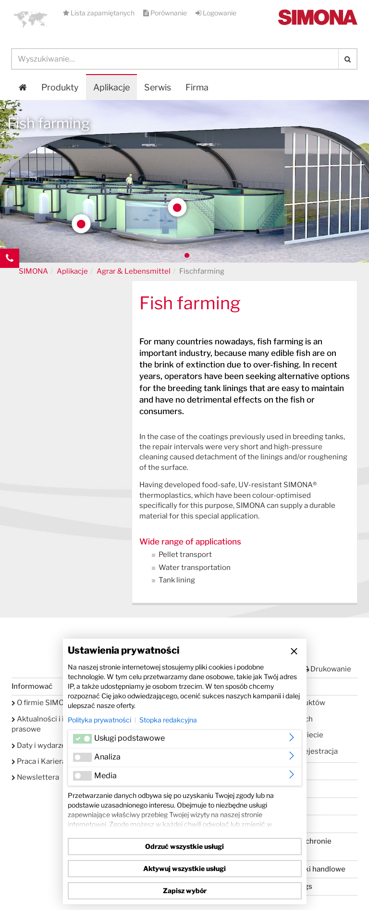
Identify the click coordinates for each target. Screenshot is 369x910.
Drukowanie (326, 669)
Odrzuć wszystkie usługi (184, 846)
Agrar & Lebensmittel (134, 271)
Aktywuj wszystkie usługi (184, 868)
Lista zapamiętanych (99, 13)
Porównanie (165, 13)
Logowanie (216, 13)
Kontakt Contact (9, 277)
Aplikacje (111, 87)
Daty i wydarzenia (44, 745)
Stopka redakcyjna (168, 720)
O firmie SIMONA (43, 702)
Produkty (60, 87)
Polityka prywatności (99, 720)
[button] (31, 19)
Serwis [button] (157, 87)
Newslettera (35, 777)
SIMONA (33, 271)
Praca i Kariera (39, 761)
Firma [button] (197, 87)
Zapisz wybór (185, 890)
